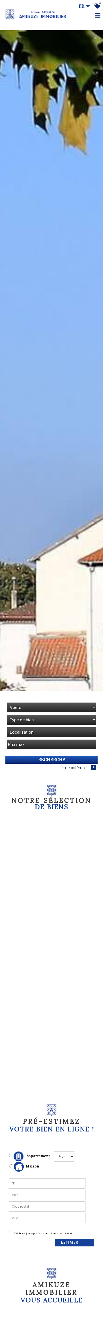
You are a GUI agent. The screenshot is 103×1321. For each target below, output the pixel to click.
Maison (26, 1157)
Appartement (29, 1147)
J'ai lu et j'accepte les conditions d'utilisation (44, 1224)
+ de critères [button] (79, 758)
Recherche (51, 750)
